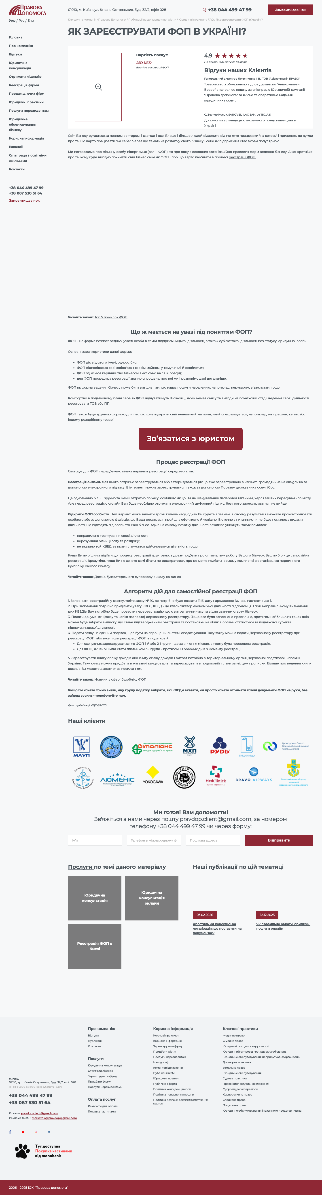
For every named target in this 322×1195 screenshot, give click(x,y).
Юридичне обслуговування (242, 1073)
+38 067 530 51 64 (25, 193)
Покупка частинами (102, 1111)
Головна (15, 37)
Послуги (81, 867)
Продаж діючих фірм (26, 94)
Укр (12, 21)
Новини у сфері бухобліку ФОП (120, 679)
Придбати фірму (99, 1081)
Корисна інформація (26, 138)
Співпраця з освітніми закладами (28, 158)
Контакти (17, 169)
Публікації (95, 1041)
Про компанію (21, 46)
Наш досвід (161, 1062)
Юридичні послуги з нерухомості (246, 1046)
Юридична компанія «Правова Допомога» (97, 19)
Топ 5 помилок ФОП (111, 317)
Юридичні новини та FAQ (196, 19)
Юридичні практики (26, 102)
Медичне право (234, 1035)
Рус (21, 21)
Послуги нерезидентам (29, 111)
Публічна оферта (165, 1083)
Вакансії (16, 147)
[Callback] (290, 9)
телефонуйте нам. (110, 696)
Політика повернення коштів (173, 1094)
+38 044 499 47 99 (230, 10)
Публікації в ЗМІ (164, 1073)
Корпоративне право (237, 1094)
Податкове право (235, 1105)
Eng (31, 21)
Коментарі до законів (168, 1067)
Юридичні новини (165, 1078)
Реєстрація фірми (24, 85)
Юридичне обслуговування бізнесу (22, 124)
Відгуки (15, 54)
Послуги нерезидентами (105, 1087)
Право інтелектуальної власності (246, 1083)
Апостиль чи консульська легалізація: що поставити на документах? (217, 928)
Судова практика (235, 1078)
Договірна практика (237, 1062)
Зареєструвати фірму (102, 1076)
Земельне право (234, 1067)
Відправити (279, 840)
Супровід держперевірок (240, 1089)
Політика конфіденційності (172, 1089)
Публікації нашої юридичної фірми (152, 19)
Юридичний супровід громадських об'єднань (254, 1051)
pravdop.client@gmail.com (39, 1113)
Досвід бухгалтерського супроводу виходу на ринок (137, 577)
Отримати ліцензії (100, 1070)
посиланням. (131, 669)
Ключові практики (165, 1035)
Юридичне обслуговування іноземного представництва (262, 1110)
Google (242, 61)
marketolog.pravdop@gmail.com (54, 1118)
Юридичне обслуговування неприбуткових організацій (261, 1057)
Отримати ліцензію (25, 77)
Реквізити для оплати (103, 1106)
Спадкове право (234, 1100)
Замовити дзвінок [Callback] (24, 201)
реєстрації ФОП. (242, 157)
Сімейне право (233, 1041)
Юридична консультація (20, 65)
